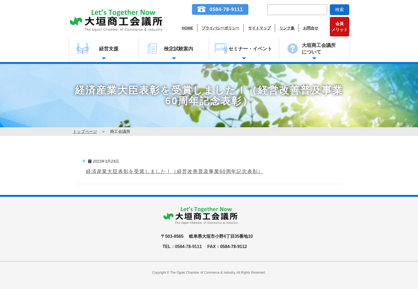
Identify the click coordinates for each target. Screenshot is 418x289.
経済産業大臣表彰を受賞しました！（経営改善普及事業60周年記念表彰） (174, 171)
